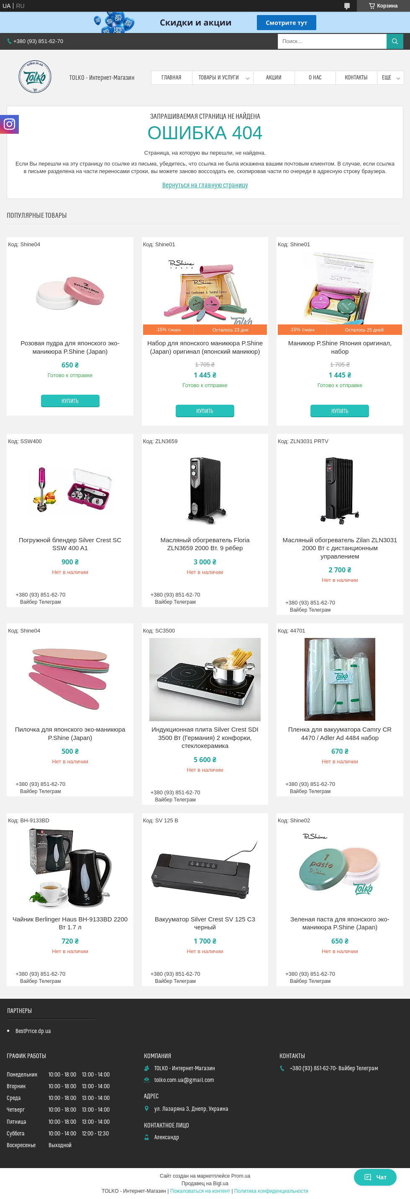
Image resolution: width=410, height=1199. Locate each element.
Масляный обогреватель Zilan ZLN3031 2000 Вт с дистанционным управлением (339, 548)
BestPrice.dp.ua (33, 1031)
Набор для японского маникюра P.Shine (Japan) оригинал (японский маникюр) (205, 347)
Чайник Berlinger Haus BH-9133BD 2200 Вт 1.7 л (70, 923)
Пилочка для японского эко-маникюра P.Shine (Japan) (70, 733)
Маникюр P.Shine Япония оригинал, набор (340, 347)
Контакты (356, 77)
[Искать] (395, 41)
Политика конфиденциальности (271, 1191)
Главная (171, 77)
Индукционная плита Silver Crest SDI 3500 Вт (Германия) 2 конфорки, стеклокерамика (205, 737)
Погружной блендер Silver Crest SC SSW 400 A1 (70, 544)
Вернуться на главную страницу (205, 185)
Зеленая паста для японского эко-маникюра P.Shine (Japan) (340, 923)
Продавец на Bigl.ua (205, 1183)
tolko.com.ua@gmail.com (184, 1080)
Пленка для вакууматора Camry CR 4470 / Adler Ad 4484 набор (340, 733)
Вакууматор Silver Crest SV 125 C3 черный (205, 923)
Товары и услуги (219, 77)
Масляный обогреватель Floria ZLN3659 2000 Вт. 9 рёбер (204, 544)
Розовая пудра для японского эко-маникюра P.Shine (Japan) (69, 347)
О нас (315, 77)
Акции (274, 77)
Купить (70, 401)
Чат (375, 1177)
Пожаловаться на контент (200, 1191)
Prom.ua (240, 1176)
